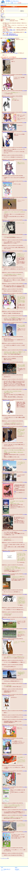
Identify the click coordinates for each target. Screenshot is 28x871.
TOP (2, 864)
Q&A (16, 864)
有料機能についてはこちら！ (12, 1)
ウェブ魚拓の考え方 (5, 866)
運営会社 (3, 867)
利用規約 (17, 866)
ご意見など (17, 867)
